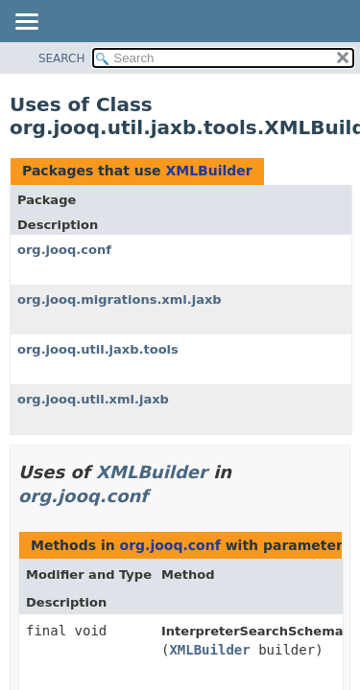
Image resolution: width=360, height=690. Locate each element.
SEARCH (61, 58)
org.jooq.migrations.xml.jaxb (119, 299)
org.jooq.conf (64, 249)
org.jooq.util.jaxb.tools (98, 349)
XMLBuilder (208, 170)
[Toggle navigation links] (26, 23)
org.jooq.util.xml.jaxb (93, 399)
